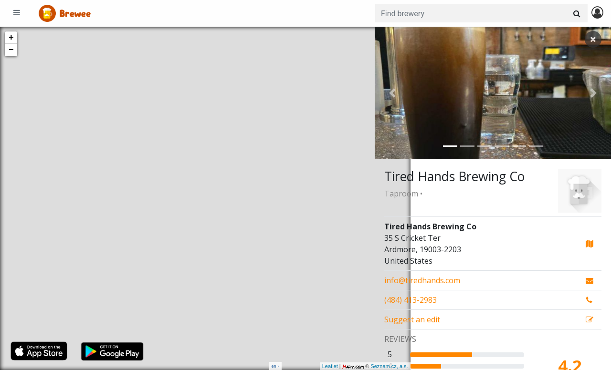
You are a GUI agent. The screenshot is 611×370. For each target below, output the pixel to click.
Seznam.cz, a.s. (353, 366)
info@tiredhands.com (422, 280)
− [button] (11, 50)
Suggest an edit (412, 319)
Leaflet (294, 366)
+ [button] (11, 37)
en (274, 366)
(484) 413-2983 (410, 300)
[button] (392, 93)
